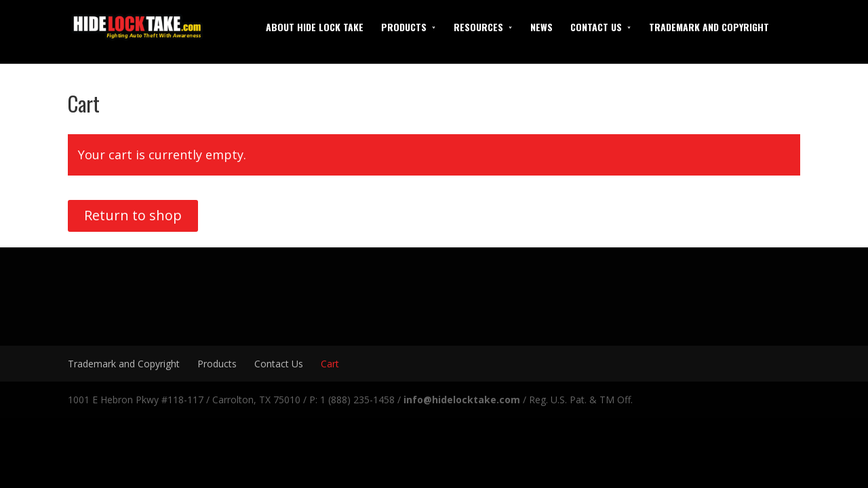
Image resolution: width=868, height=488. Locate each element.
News (541, 27)
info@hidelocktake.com (461, 399)
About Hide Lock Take (314, 27)
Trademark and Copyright (709, 27)
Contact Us (596, 27)
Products (404, 27)
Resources (478, 27)
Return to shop (133, 215)
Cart (330, 363)
